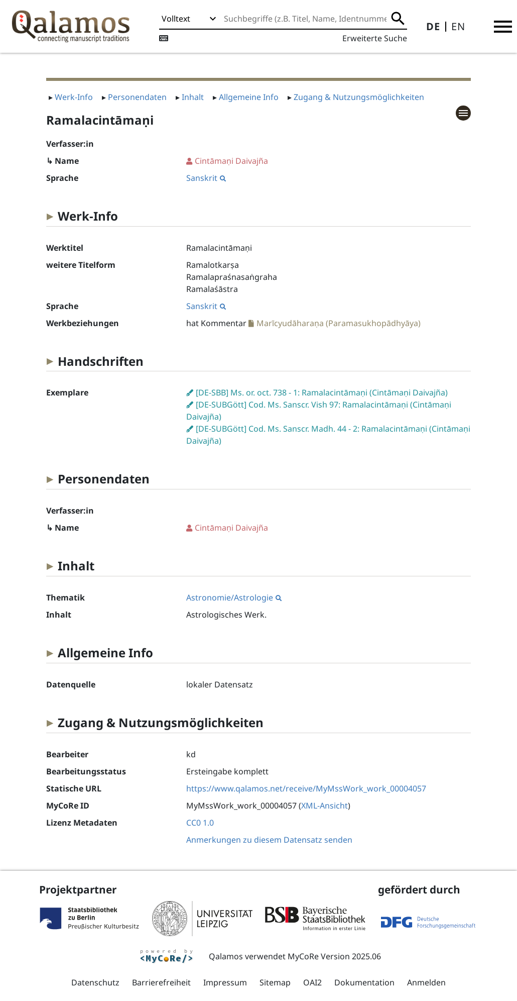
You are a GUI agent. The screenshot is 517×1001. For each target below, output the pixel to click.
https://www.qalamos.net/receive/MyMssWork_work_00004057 (306, 788)
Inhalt (193, 97)
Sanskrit (206, 177)
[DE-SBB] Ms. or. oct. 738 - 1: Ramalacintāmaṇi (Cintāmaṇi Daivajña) (322, 392)
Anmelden (426, 982)
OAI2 (312, 982)
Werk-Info (74, 97)
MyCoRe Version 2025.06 (334, 956)
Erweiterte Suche (374, 38)
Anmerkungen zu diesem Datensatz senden (269, 839)
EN (458, 26)
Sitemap (275, 982)
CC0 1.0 (200, 822)
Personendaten (137, 97)
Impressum (225, 982)
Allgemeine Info (249, 97)
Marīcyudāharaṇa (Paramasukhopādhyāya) (338, 323)
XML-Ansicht (324, 805)
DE (433, 26)
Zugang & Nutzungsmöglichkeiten (359, 97)
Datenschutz (95, 982)
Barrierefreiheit (161, 982)
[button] (502, 26)
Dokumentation (364, 982)
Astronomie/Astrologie (234, 597)
